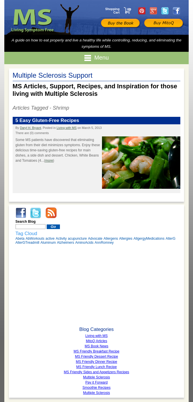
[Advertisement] (97, 286)
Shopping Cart (112, 10)
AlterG (170, 239)
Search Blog (26, 222)
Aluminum (48, 243)
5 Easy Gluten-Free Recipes (47, 120)
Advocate (95, 239)
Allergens (111, 239)
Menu (96, 58)
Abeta (20, 239)
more (49, 161)
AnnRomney (104, 243)
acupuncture (77, 239)
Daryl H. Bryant (30, 127)
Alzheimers (65, 243)
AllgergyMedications (149, 239)
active (50, 239)
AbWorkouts (35, 239)
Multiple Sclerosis (96, 393)
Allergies (126, 239)
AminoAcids (84, 243)
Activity (61, 239)
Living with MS (66, 127)
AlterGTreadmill (27, 243)
